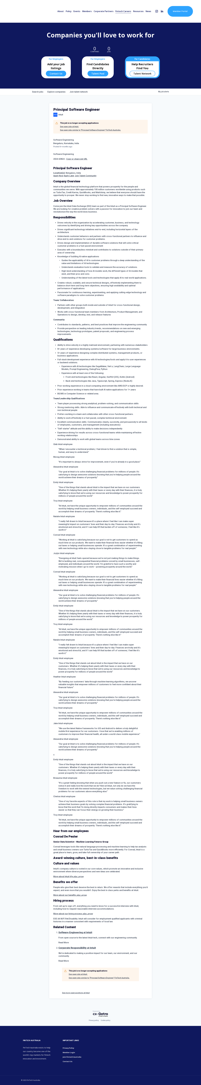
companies (56, 92)
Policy (69, 11)
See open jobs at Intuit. (69, 127)
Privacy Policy (68, 1048)
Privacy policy (94, 1020)
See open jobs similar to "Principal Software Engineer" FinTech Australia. (90, 130)
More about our (70, 895)
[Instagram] (156, 11)
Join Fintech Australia (72, 1057)
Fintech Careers (123, 11)
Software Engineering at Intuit (75, 932)
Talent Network (142, 73)
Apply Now (58, 176)
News (148, 11)
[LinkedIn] (162, 11)
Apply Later (69, 176)
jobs (37, 92)
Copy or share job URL (76, 159)
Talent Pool (97, 73)
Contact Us (56, 73)
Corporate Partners (103, 11)
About (60, 11)
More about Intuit (68, 876)
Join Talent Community (85, 176)
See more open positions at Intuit (76, 993)
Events (76, 11)
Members (87, 11)
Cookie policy (105, 1020)
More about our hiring (73, 913)
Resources (138, 11)
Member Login (69, 1052)
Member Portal (180, 11)
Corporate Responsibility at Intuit (77, 947)
